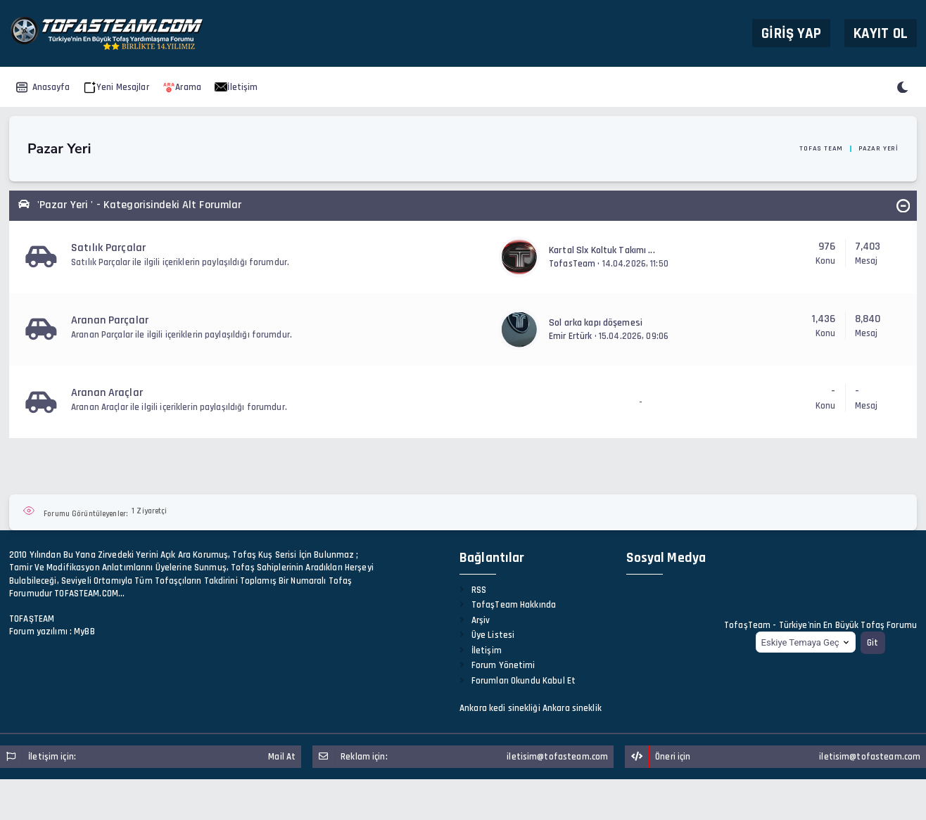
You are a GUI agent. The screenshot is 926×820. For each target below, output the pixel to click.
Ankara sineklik (572, 708)
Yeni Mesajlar (116, 87)
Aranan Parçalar (109, 320)
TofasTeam (572, 263)
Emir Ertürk (570, 336)
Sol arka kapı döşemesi (595, 322)
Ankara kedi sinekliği (499, 708)
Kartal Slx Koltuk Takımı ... (602, 250)
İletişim (236, 87)
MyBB (84, 631)
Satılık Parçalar (108, 248)
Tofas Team (821, 148)
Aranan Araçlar (107, 392)
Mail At (282, 756)
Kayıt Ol (881, 32)
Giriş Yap (791, 32)
